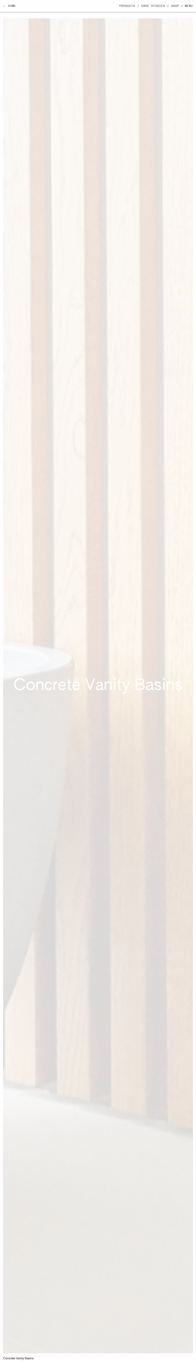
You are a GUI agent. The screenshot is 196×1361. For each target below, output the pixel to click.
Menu (189, 6)
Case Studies (153, 6)
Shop (175, 6)
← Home (9, 6)
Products (127, 6)
